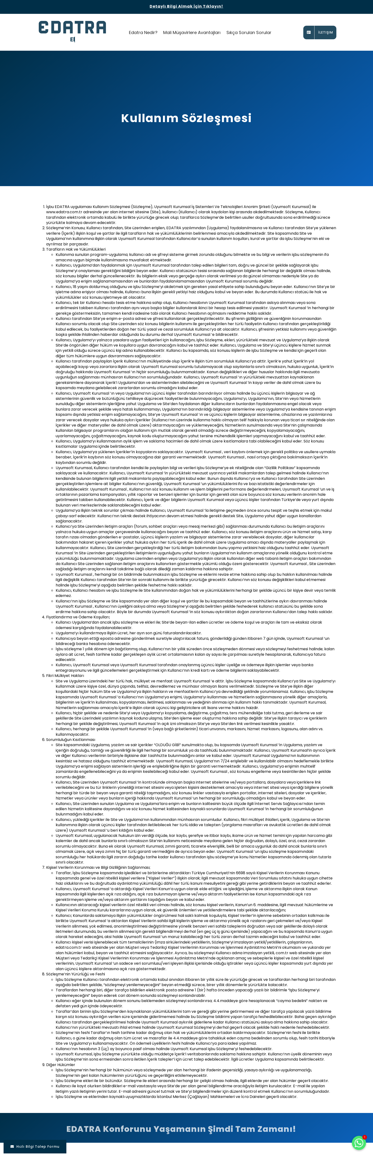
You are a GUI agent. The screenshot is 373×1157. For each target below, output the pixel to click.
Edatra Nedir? (143, 32)
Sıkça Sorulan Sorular (248, 32)
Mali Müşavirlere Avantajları (192, 32)
